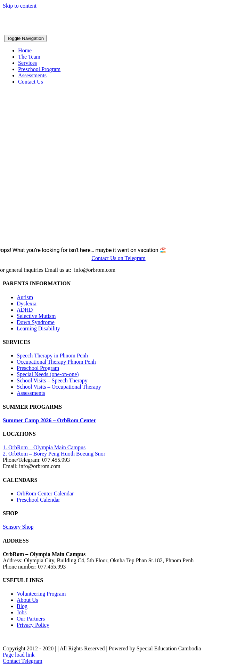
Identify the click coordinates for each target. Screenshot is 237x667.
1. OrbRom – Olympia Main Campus (44, 447)
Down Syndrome (36, 322)
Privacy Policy (33, 625)
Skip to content (19, 6)
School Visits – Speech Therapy (52, 380)
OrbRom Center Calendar (45, 493)
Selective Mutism (36, 316)
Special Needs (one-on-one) (48, 374)
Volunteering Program (41, 594)
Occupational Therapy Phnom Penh (56, 362)
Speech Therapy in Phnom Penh (52, 355)
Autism (25, 297)
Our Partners (31, 619)
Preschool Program (38, 368)
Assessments (31, 393)
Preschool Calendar (38, 500)
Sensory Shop (18, 527)
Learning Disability (38, 328)
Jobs (21, 612)
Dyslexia (26, 303)
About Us (27, 600)
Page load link (19, 655)
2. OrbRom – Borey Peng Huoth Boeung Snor (54, 454)
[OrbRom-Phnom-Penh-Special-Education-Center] (63, 31)
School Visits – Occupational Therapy (59, 387)
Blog (22, 606)
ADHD (25, 310)
